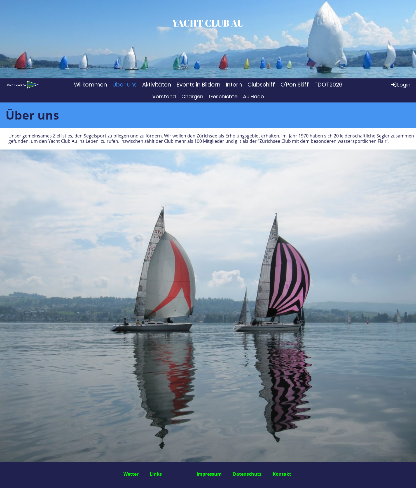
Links (156, 474)
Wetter (131, 474)
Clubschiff (261, 84)
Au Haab (253, 96)
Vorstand (164, 96)
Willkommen (90, 84)
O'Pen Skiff (295, 84)
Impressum (209, 474)
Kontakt (282, 474)
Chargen (192, 96)
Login (400, 84)
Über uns (125, 84)
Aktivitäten (156, 84)
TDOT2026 (328, 84)
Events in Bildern (198, 84)
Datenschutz (247, 474)
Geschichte (223, 96)
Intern (234, 84)
